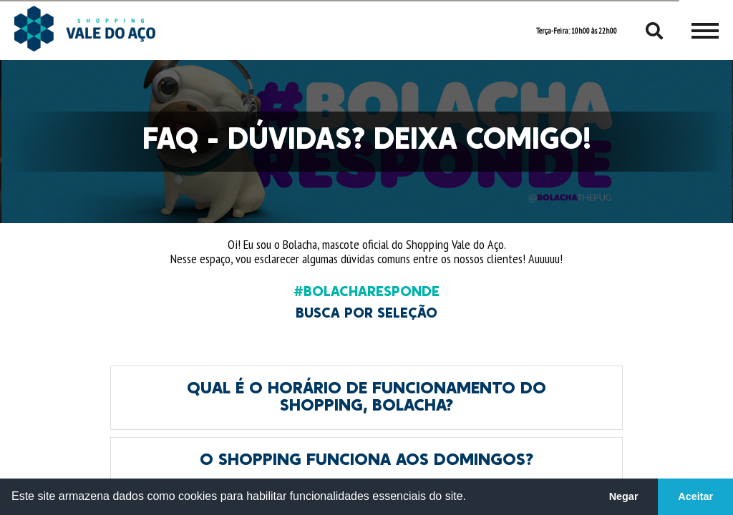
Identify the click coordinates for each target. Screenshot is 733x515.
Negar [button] (624, 496)
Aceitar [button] (695, 496)
